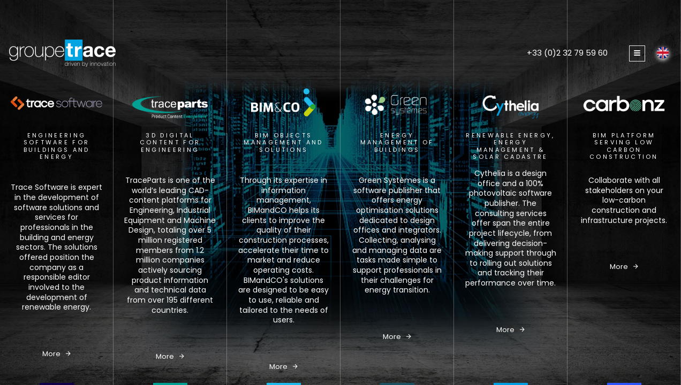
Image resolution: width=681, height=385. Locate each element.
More (56, 354)
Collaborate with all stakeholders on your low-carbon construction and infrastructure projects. (624, 200)
